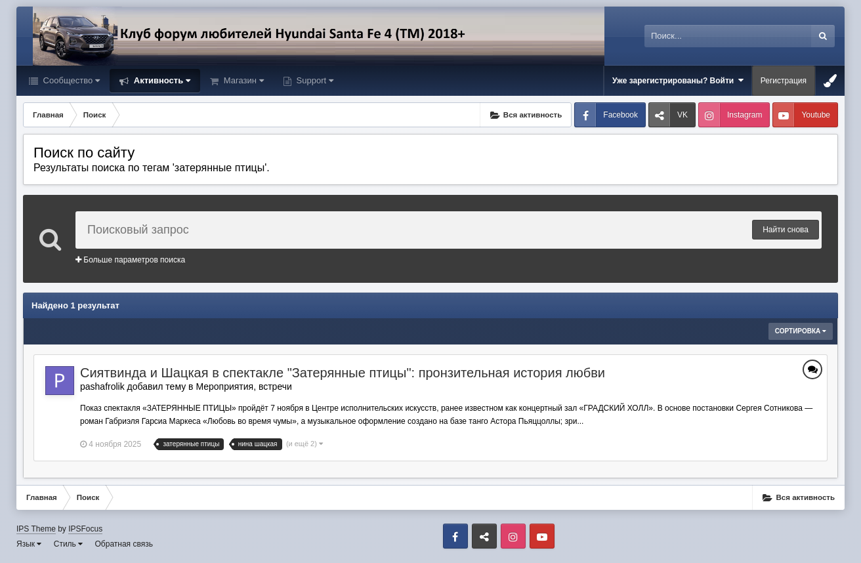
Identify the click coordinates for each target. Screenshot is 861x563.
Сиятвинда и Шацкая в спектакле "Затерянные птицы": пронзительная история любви (342, 372)
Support (313, 80)
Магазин (242, 80)
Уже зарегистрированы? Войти (678, 80)
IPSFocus (85, 528)
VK (682, 114)
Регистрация (784, 80)
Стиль (68, 544)
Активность (160, 80)
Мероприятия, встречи (243, 386)
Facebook (620, 114)
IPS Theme (36, 528)
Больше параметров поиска (130, 259)
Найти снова (785, 229)
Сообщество (70, 80)
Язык (28, 544)
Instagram (744, 114)
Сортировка (800, 331)
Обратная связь (124, 544)
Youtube (815, 114)
